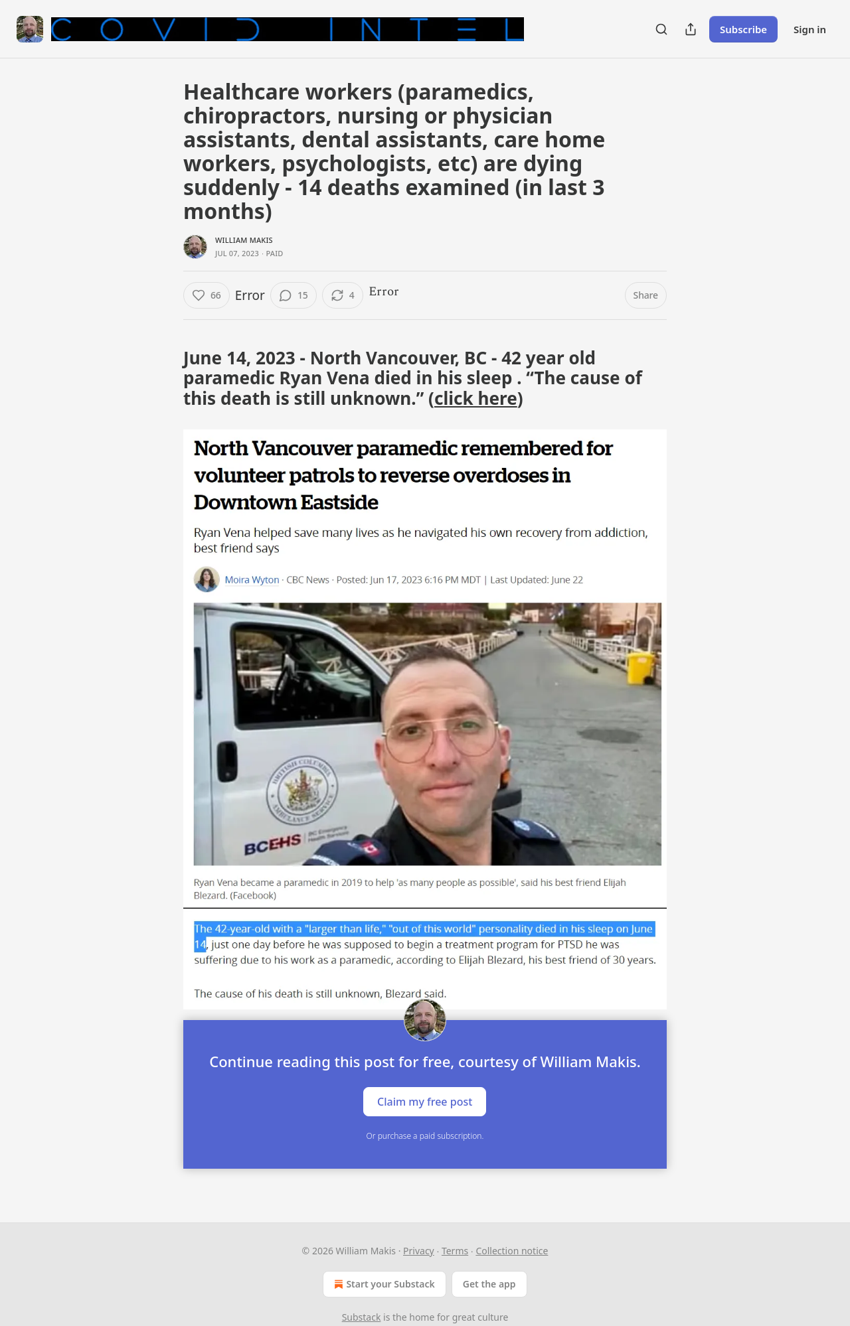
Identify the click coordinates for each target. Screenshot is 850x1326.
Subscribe (743, 29)
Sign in (810, 29)
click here (475, 398)
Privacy (418, 1250)
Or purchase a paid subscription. (425, 1136)
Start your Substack (382, 1284)
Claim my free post (424, 1101)
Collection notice (511, 1250)
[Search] (661, 29)
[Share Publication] (690, 29)
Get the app (489, 1284)
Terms (455, 1250)
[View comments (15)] (293, 295)
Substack (361, 1317)
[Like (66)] (206, 295)
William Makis (244, 240)
